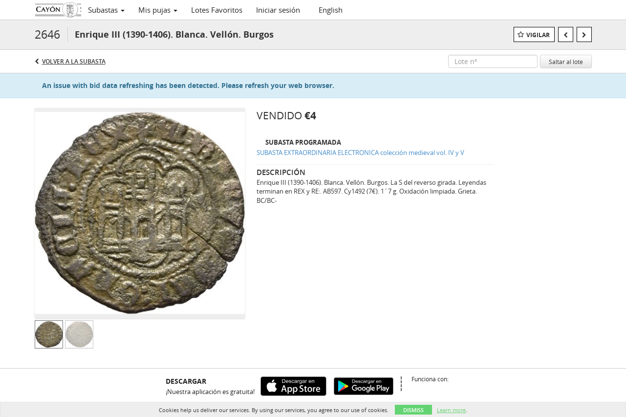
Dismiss (413, 410)
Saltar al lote (566, 62)
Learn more (451, 410)
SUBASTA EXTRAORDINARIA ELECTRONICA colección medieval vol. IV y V (360, 152)
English (331, 10)
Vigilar (538, 35)
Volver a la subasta (74, 61)
